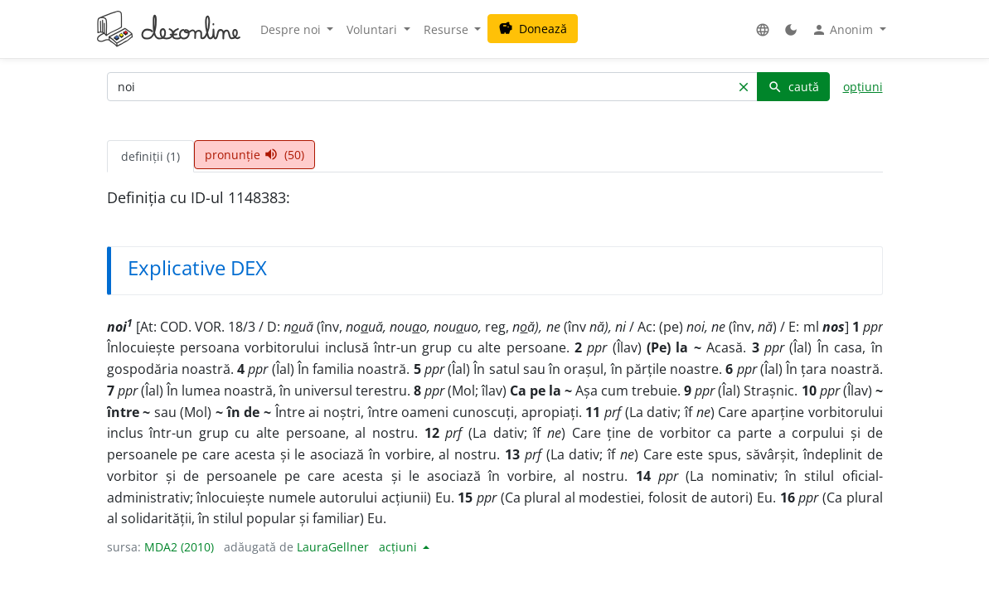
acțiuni (399, 547)
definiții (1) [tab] (150, 156)
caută (793, 87)
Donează (532, 28)
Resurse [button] (448, 29)
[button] (763, 29)
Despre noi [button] (292, 29)
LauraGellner (333, 547)
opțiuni (863, 87)
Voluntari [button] (373, 29)
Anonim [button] (844, 30)
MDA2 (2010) (179, 547)
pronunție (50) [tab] (254, 155)
